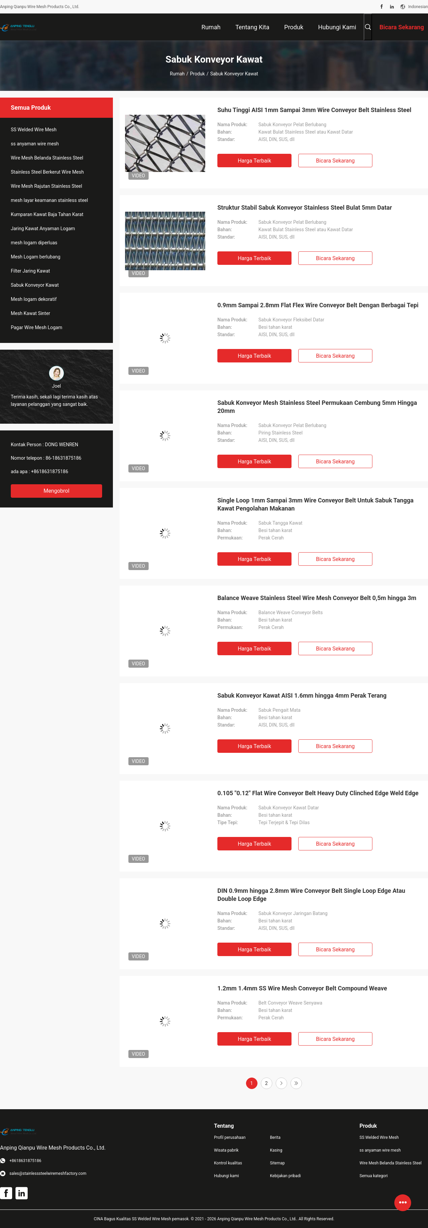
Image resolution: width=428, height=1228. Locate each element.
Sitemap (277, 1163)
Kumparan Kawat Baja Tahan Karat (47, 214)
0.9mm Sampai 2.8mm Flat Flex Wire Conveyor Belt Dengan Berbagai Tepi (318, 305)
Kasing (276, 1150)
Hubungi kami (226, 1175)
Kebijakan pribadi (285, 1175)
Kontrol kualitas (228, 1163)
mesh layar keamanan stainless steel (49, 200)
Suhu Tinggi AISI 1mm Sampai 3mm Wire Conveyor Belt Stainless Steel (314, 109)
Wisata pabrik (226, 1150)
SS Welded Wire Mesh (34, 129)
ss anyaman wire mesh (35, 143)
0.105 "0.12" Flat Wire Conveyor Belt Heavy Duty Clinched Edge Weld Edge (318, 793)
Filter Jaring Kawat (30, 271)
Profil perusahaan (230, 1137)
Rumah (177, 73)
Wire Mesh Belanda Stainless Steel (47, 158)
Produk (197, 73)
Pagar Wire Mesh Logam (36, 327)
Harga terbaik (254, 160)
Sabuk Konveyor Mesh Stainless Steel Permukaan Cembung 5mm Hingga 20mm (317, 406)
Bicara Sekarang (335, 160)
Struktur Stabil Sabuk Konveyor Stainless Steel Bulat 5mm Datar (304, 207)
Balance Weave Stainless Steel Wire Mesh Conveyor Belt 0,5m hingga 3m (316, 597)
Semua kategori (374, 1175)
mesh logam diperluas (34, 242)
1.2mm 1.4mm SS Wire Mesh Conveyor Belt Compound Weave (302, 988)
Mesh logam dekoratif (34, 299)
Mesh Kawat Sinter (30, 313)
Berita (275, 1137)
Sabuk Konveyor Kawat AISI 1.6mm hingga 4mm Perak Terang (302, 695)
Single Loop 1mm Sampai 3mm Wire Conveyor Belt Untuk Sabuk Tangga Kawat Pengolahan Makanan (315, 504)
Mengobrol (56, 491)
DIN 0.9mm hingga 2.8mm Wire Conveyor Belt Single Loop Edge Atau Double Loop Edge (311, 894)
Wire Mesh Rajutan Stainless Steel (46, 186)
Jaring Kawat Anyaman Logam (43, 228)
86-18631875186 (63, 458)
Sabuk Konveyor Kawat (35, 285)
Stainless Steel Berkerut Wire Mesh (47, 172)
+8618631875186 (49, 471)
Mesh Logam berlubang (35, 256)
